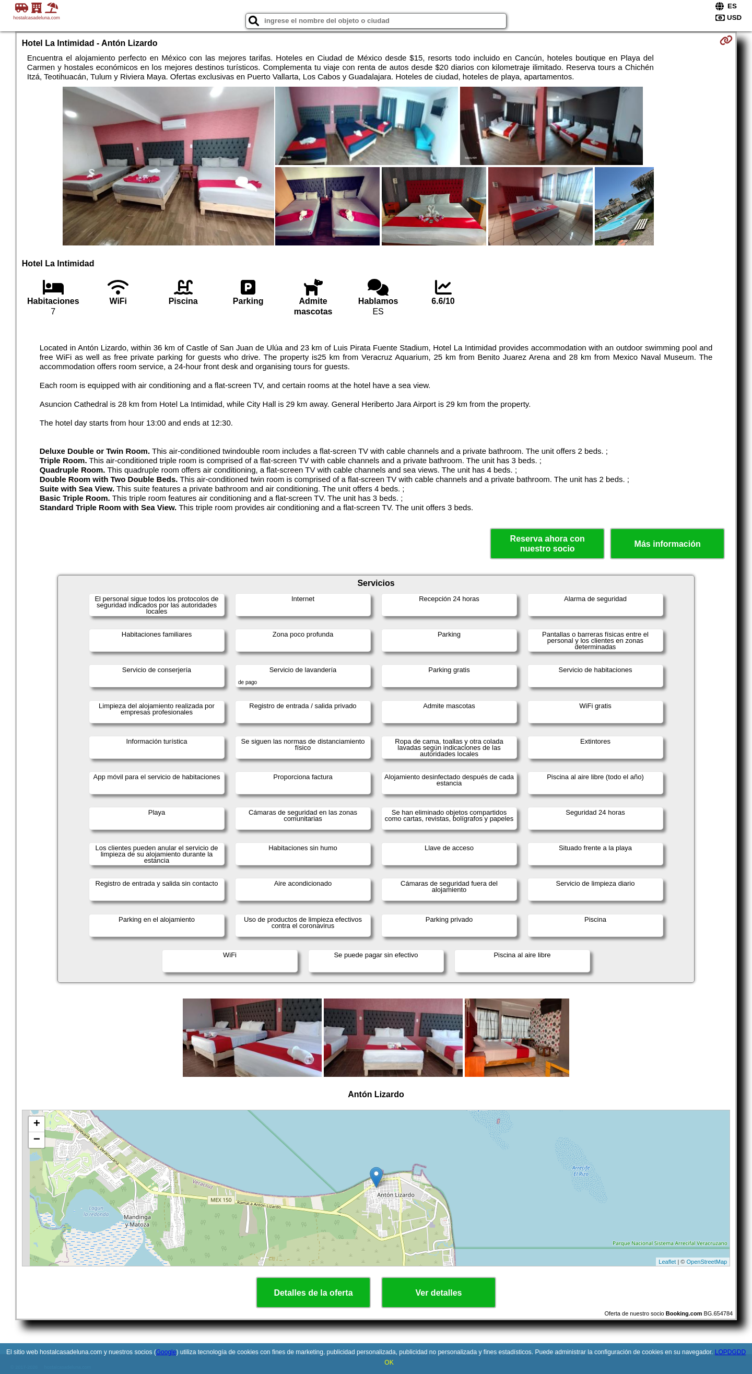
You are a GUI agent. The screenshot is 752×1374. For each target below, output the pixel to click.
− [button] (36, 1140)
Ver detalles (439, 1292)
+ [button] (36, 1124)
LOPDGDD (730, 1352)
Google (166, 1352)
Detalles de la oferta (313, 1292)
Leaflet (667, 1262)
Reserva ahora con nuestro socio (547, 543)
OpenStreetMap (707, 1262)
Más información (667, 543)
